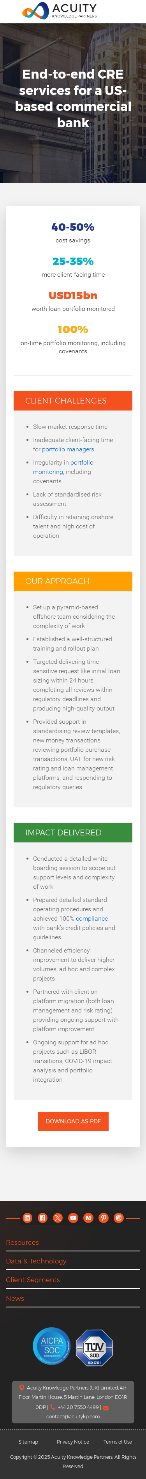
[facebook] (42, 1218)
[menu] (11, 10)
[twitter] (57, 1218)
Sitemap (28, 1442)
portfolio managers (68, 449)
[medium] (88, 1218)
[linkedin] (27, 1218)
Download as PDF (73, 1121)
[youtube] (73, 1218)
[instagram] (118, 1218)
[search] (132, 10)
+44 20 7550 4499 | (80, 1407)
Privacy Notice (73, 1442)
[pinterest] (103, 1218)
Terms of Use (118, 1442)
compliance (92, 918)
